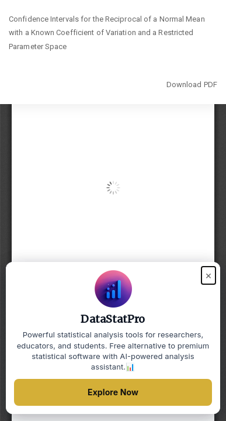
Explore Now (113, 392)
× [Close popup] (208, 275)
